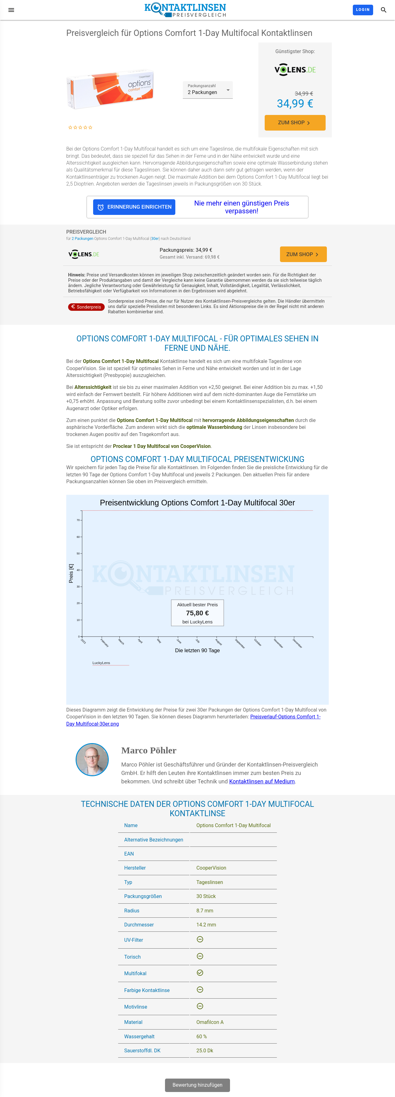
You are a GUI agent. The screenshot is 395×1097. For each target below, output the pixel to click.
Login (363, 9)
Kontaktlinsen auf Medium (262, 781)
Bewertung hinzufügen (197, 1086)
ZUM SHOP (295, 123)
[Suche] (383, 9)
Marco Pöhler (149, 750)
